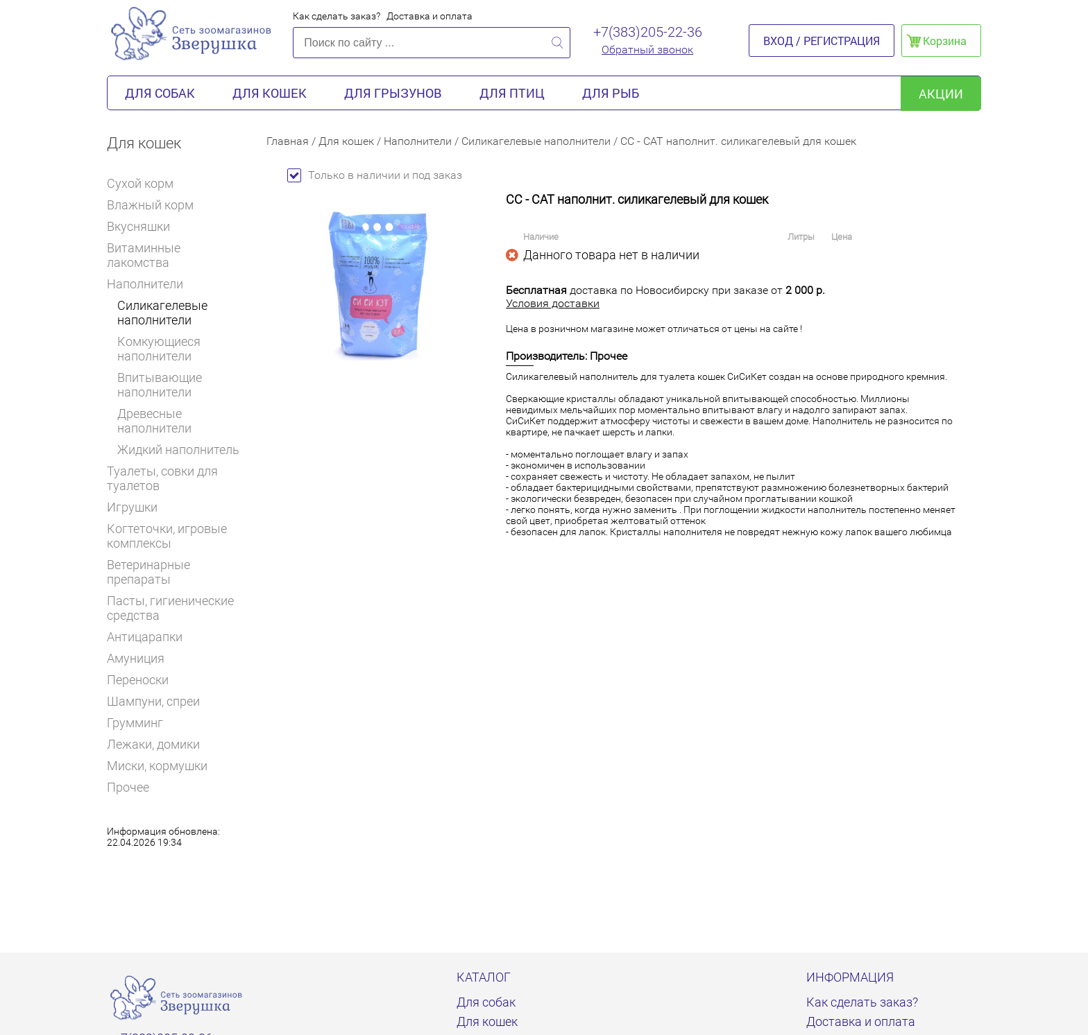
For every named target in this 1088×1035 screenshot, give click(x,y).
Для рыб (610, 93)
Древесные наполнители (154, 420)
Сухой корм (146, 183)
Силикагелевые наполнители (162, 312)
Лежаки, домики (153, 744)
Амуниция (135, 658)
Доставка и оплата (429, 15)
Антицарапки (144, 636)
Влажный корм (156, 205)
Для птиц (512, 93)
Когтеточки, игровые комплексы (167, 535)
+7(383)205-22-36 (647, 32)
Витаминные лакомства (176, 255)
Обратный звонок (647, 49)
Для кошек (269, 93)
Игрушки (138, 507)
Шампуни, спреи (153, 701)
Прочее (128, 787)
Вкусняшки (144, 226)
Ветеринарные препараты (176, 571)
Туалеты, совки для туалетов (162, 478)
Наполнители (150, 284)
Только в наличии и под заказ (374, 175)
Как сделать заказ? (336, 15)
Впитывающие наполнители (159, 384)
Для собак (160, 93)
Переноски (138, 679)
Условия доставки (553, 303)
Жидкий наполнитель (178, 449)
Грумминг (141, 722)
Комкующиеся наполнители (159, 348)
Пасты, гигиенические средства (170, 608)
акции (941, 93)
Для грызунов (393, 93)
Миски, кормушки (157, 765)
